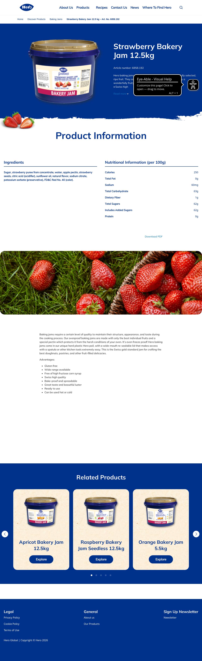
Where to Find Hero (156, 7)
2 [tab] (96, 575)
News (135, 7)
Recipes (101, 7)
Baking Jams (56, 19)
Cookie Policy (11, 624)
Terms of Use (11, 630)
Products (82, 7)
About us (89, 617)
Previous (5, 534)
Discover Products (36, 19)
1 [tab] (91, 575)
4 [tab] (105, 575)
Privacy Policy (12, 617)
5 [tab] (110, 575)
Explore (41, 559)
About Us (66, 7)
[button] (182, 7)
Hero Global (11, 640)
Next (196, 534)
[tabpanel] (41, 529)
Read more (120, 93)
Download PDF (154, 236)
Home (20, 19)
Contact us (119, 7)
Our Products (92, 624)
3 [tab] (101, 575)
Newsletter (170, 617)
